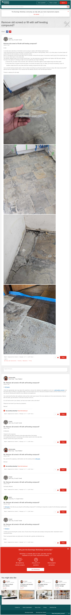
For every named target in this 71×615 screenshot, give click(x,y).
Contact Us (17, 607)
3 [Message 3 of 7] (23, 441)
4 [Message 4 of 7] (23, 469)
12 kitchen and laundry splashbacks (26, 585)
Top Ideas (5, 587)
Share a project (53, 2)
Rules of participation (27, 607)
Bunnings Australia (29, 612)
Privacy (45, 607)
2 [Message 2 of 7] (23, 413)
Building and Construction (10, 360)
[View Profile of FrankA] (10, 38)
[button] (30, 109)
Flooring (19, 360)
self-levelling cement (59, 390)
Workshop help (53, 607)
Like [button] (58, 357)
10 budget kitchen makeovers (43, 585)
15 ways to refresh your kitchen (8, 585)
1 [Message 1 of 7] (23, 356)
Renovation (25, 360)
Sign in (63, 2)
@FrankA (7, 387)
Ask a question (42, 2)
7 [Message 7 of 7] (23, 542)
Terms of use (37, 607)
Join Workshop (35, 569)
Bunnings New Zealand (41, 612)
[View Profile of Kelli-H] (10, 497)
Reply (63, 357)
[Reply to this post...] (35, 369)
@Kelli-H (7, 528)
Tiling (30, 360)
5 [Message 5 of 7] (23, 489)
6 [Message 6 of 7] (23, 511)
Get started (36, 14)
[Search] (35, 6)
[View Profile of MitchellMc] (12, 377)
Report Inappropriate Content (11, 356)
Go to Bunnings (0, 602)
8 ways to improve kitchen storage (60, 585)
